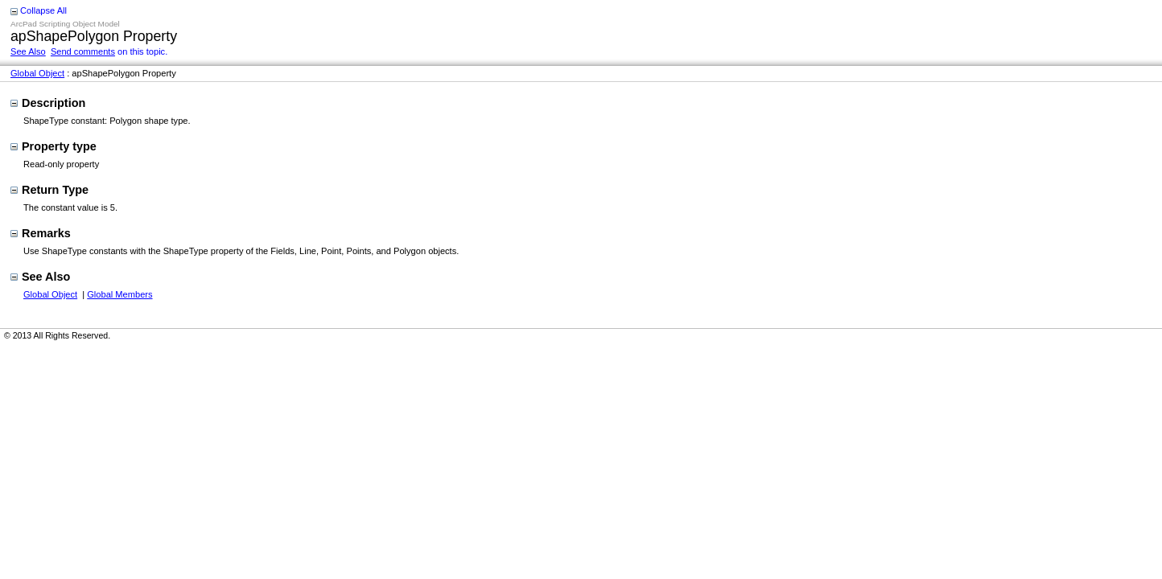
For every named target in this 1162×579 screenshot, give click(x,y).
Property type (53, 146)
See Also (28, 51)
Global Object (37, 73)
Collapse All (43, 10)
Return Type (49, 189)
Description (47, 102)
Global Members (119, 294)
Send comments (83, 51)
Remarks (40, 233)
